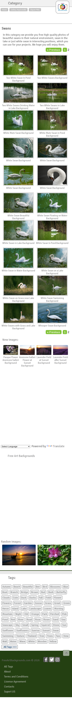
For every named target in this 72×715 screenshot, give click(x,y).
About (7, 671)
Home (4, 10)
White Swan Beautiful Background (18, 217)
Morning (58, 608)
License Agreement (15, 681)
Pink (64, 614)
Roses (47, 619)
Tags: (10, 578)
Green (66, 603)
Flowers (6, 603)
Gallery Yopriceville (18, 10)
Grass (48, 603)
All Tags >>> (9, 647)
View (66, 636)
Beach (17, 586)
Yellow (53, 641)
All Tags (8, 666)
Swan (56, 630)
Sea (63, 619)
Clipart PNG (35, 10)
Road (29, 619)
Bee (38, 586)
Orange (35, 614)
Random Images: (11, 541)
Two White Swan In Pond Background (18, 79)
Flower (57, 597)
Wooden (42, 641)
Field (48, 597)
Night (18, 614)
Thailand (31, 636)
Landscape (35, 608)
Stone (56, 625)
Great (57, 603)
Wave (22, 641)
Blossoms (55, 586)
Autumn (6, 586)
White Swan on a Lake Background (52, 272)
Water (13, 641)
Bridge (24, 592)
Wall (4, 641)
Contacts (9, 686)
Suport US (9, 691)
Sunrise (35, 630)
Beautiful (28, 586)
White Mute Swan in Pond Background (52, 134)
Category (13, 3)
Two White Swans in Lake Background (52, 107)
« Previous (53, 50)
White (31, 641)
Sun (64, 625)
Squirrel (45, 625)
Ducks (32, 597)
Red (13, 619)
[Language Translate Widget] (15, 446)
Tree (41, 636)
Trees (50, 636)
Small (25, 625)
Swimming (7, 636)
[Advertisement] (36, 16)
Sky (17, 625)
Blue (65, 586)
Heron (5, 608)
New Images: (10, 339)
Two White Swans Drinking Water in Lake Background (18, 107)
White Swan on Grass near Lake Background (18, 299)
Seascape (7, 625)
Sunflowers (22, 630)
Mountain (7, 614)
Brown (34, 592)
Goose (38, 603)
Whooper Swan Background (52, 325)
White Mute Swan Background (18, 133)
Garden (28, 603)
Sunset (46, 630)
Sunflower (7, 630)
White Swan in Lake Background (18, 243)
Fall (41, 597)
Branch (14, 592)
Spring (34, 625)
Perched (54, 614)
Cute (15, 597)
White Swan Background (18, 160)
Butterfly (61, 592)
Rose (37, 619)
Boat (4, 592)
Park (44, 614)
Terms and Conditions (16, 676)
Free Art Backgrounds (21, 456)
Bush (50, 592)
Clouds (6, 597)
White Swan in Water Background (18, 270)
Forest (17, 603)
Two (58, 636)
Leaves (47, 608)
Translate (55, 446)
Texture (20, 636)
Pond (5, 619)
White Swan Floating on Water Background (52, 217)
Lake (23, 608)
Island (15, 608)
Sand (55, 619)
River (20, 619)
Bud (43, 592)
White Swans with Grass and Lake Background (18, 327)
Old (26, 614)
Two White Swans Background (52, 77)
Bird (45, 586)
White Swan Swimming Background (52, 299)
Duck (23, 597)
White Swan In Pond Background (52, 243)
